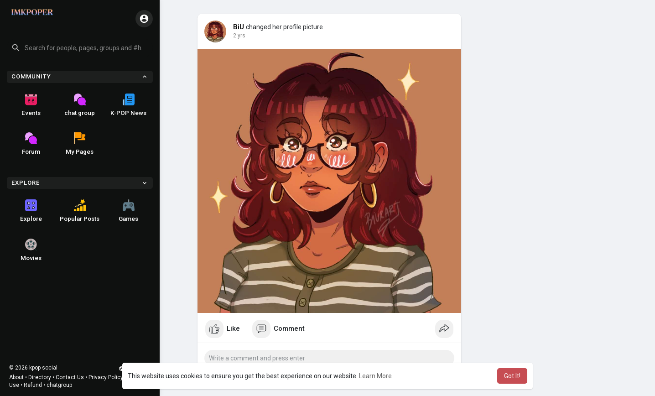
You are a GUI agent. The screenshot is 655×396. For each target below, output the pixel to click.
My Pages (80, 143)
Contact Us (70, 377)
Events (31, 105)
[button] (80, 48)
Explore (31, 210)
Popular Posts (79, 210)
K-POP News (128, 105)
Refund (33, 385)
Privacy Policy (105, 377)
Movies (31, 250)
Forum (31, 143)
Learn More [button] (375, 376)
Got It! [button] (512, 376)
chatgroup (59, 385)
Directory (39, 377)
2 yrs (239, 35)
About (16, 377)
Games (128, 210)
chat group (79, 105)
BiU (238, 27)
